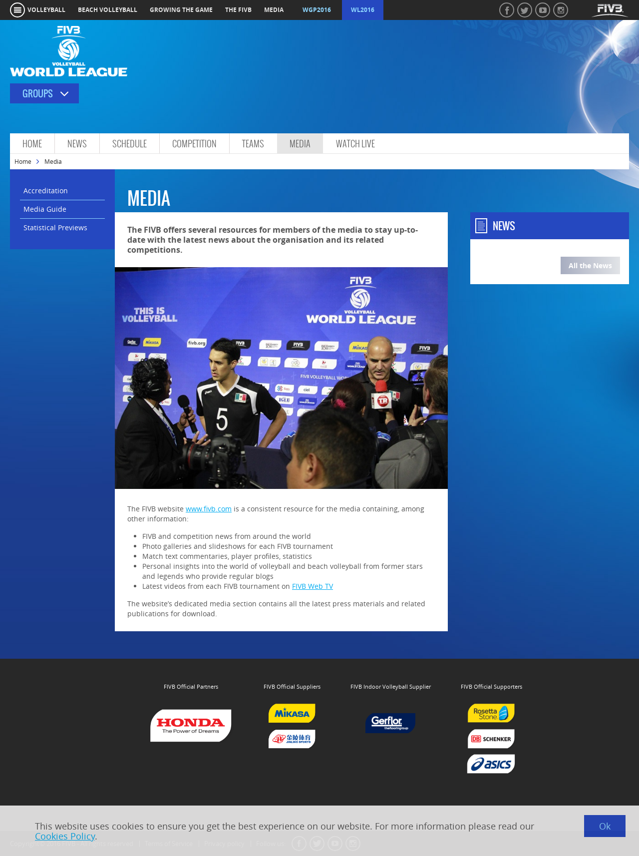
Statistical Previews (55, 227)
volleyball (46, 9)
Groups (37, 93)
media (274, 9)
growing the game (181, 9)
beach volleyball (107, 9)
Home (32, 143)
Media (300, 143)
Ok (605, 826)
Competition (194, 143)
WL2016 (362, 9)
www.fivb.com (209, 508)
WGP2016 (317, 9)
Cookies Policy (65, 836)
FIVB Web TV (312, 586)
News (77, 143)
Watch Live (355, 143)
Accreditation (45, 190)
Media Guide (44, 209)
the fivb (238, 9)
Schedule (129, 143)
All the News (590, 265)
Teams (253, 143)
